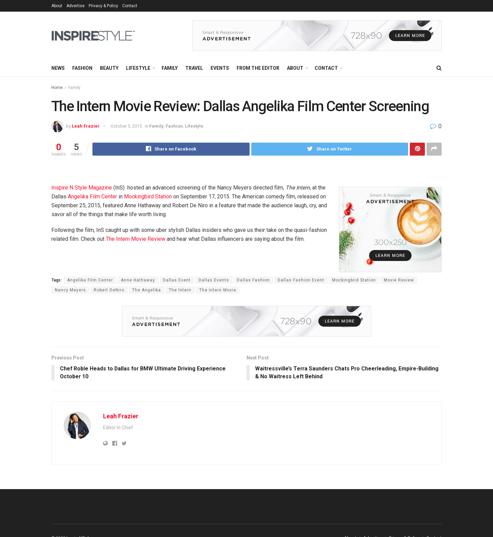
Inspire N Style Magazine (81, 187)
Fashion (82, 68)
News (58, 68)
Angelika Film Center (92, 196)
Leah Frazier (86, 126)
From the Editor (258, 68)
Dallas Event (177, 280)
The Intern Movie (217, 290)
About (56, 5)
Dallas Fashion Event (301, 280)
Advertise (75, 5)
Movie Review (399, 280)
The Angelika (146, 290)
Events (220, 68)
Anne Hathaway (138, 280)
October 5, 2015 (126, 126)
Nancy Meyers (70, 290)
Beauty (109, 68)
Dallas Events (214, 280)
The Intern (180, 290)
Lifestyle (138, 68)
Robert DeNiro (109, 290)
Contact (129, 5)
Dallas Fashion (253, 280)
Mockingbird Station (148, 196)
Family (170, 68)
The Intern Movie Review (135, 239)
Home (57, 87)
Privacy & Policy (103, 5)
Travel (194, 68)
